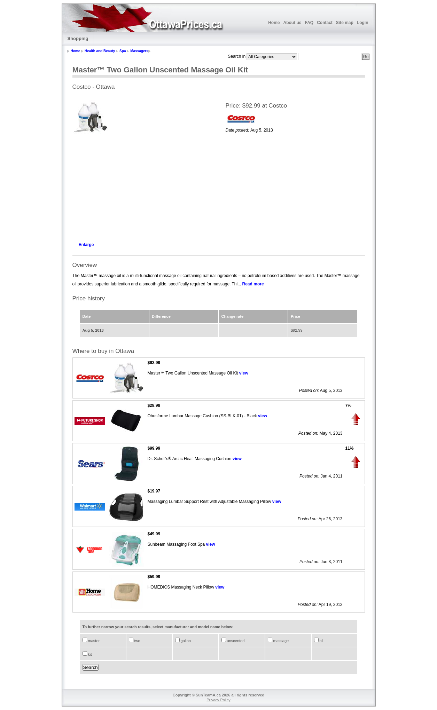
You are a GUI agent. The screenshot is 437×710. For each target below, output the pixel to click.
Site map (344, 22)
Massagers (139, 51)
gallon (185, 641)
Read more (253, 284)
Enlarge (86, 244)
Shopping (78, 38)
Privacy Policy (218, 700)
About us (292, 22)
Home (274, 22)
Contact (325, 22)
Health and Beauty (100, 51)
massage (280, 641)
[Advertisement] (142, 186)
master (93, 641)
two (136, 641)
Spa (122, 51)
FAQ (309, 22)
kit (89, 654)
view (243, 373)
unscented (235, 641)
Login (362, 22)
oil (321, 641)
